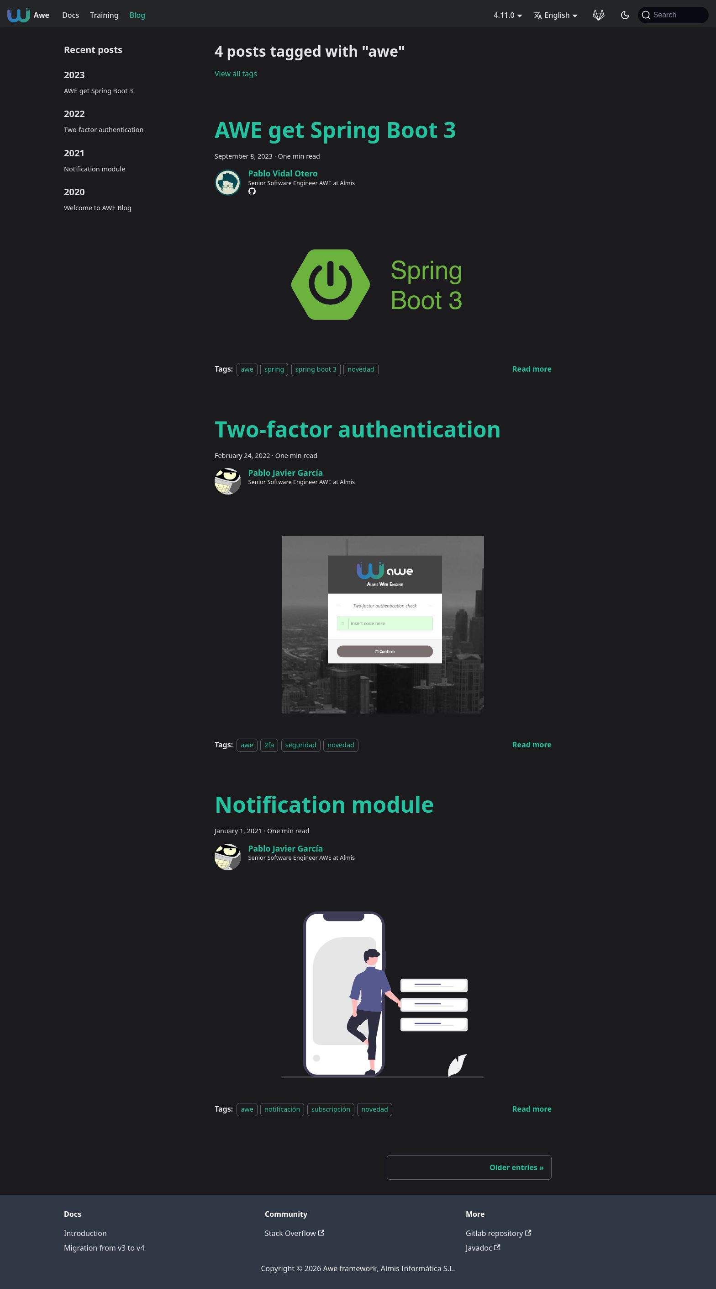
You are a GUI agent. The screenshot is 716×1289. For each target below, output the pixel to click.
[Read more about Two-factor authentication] (532, 745)
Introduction (85, 1233)
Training (104, 15)
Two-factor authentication (103, 129)
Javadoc (483, 1248)
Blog (137, 15)
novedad (360, 369)
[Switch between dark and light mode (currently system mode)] (625, 15)
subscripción (330, 1109)
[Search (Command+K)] (673, 15)
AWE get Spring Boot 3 (98, 90)
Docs (70, 15)
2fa (269, 744)
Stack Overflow (294, 1233)
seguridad (300, 744)
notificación (282, 1109)
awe (247, 369)
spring (274, 369)
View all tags (236, 74)
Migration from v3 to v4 (104, 1248)
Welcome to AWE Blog (98, 207)
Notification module (94, 169)
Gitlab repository (499, 1233)
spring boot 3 (316, 369)
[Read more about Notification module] (532, 1109)
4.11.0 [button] (504, 15)
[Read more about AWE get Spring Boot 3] (532, 369)
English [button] (551, 15)
